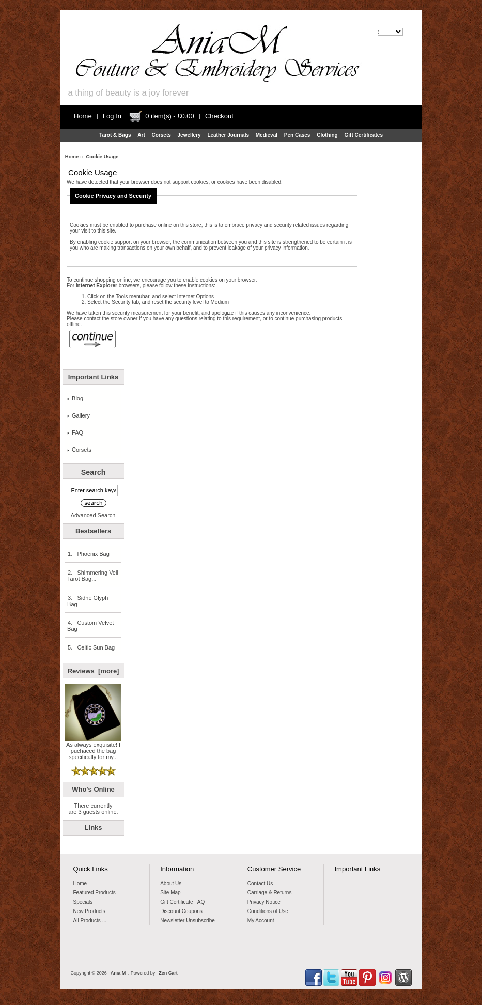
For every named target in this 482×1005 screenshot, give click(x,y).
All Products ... (89, 920)
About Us (170, 883)
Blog (75, 398)
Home (83, 116)
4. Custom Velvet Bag (90, 626)
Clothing (327, 135)
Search (93, 472)
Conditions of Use (267, 911)
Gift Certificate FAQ (182, 902)
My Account (260, 920)
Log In (112, 116)
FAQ (75, 432)
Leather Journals (228, 135)
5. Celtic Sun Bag (91, 647)
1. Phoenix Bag (88, 554)
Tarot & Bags (115, 135)
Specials (83, 902)
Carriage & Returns (269, 892)
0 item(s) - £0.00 (169, 116)
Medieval (266, 135)
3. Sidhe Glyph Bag (87, 601)
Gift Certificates (364, 135)
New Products (89, 911)
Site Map (170, 892)
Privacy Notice (264, 902)
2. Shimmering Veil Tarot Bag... (92, 575)
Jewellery (189, 135)
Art (141, 135)
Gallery (78, 415)
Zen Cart (168, 973)
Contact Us (260, 883)
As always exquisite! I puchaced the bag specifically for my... (93, 748)
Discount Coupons (181, 911)
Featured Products (94, 892)
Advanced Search (93, 515)
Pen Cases (297, 135)
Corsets (161, 135)
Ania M (118, 973)
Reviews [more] (93, 671)
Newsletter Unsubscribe (187, 920)
